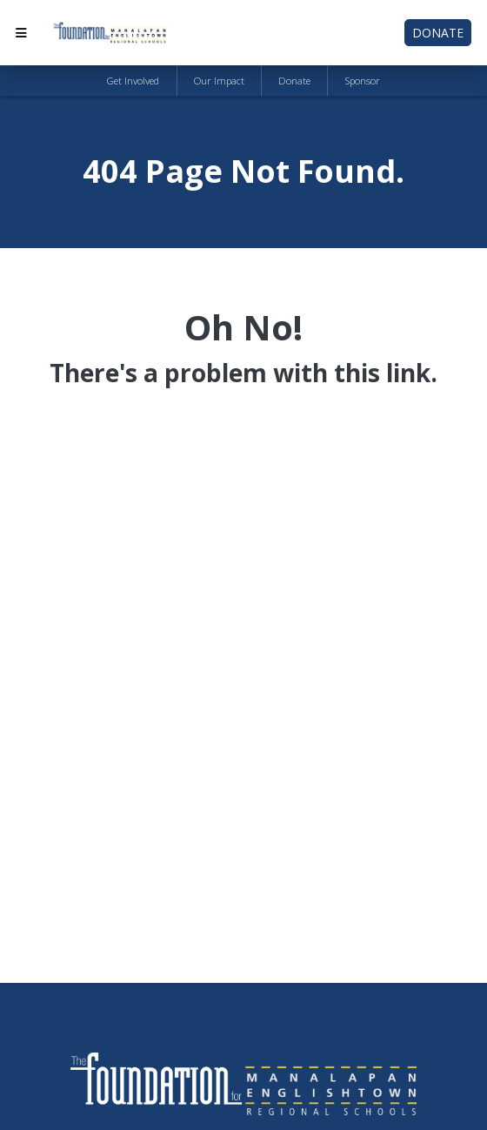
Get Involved (133, 80)
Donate (438, 32)
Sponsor (362, 80)
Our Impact (219, 80)
